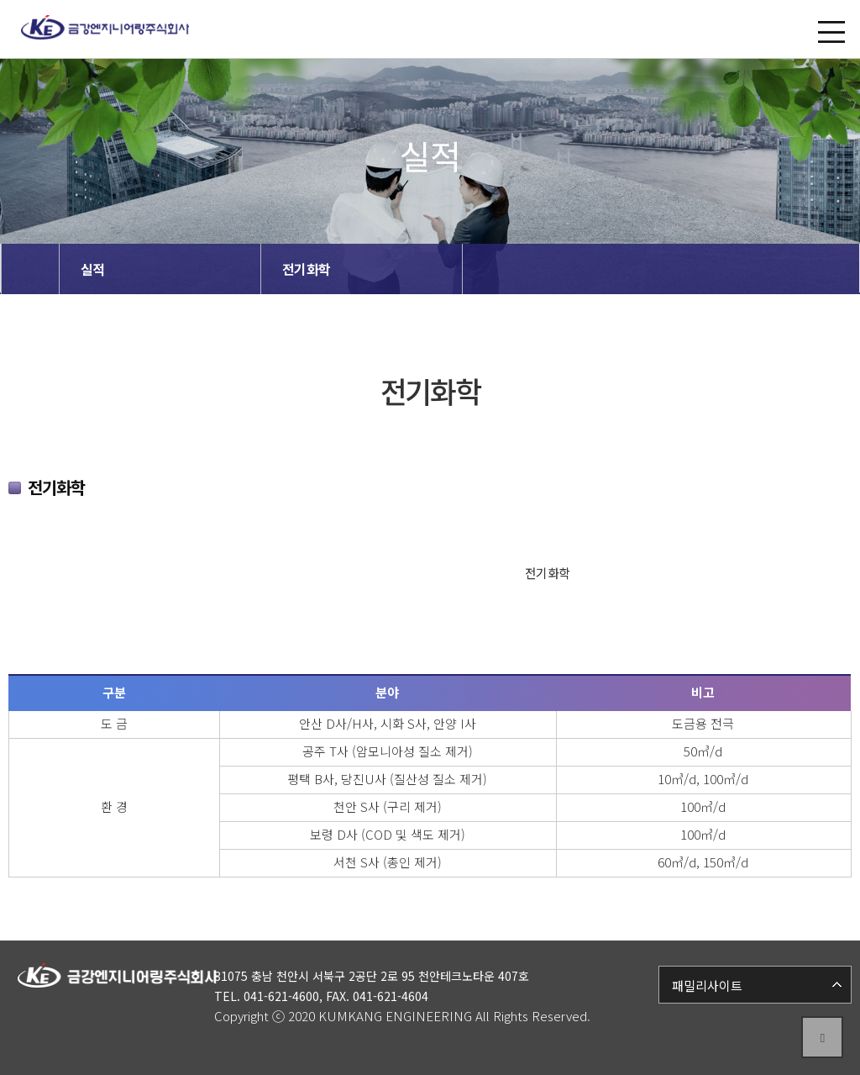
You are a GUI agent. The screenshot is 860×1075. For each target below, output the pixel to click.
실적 (93, 269)
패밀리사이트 (707, 985)
